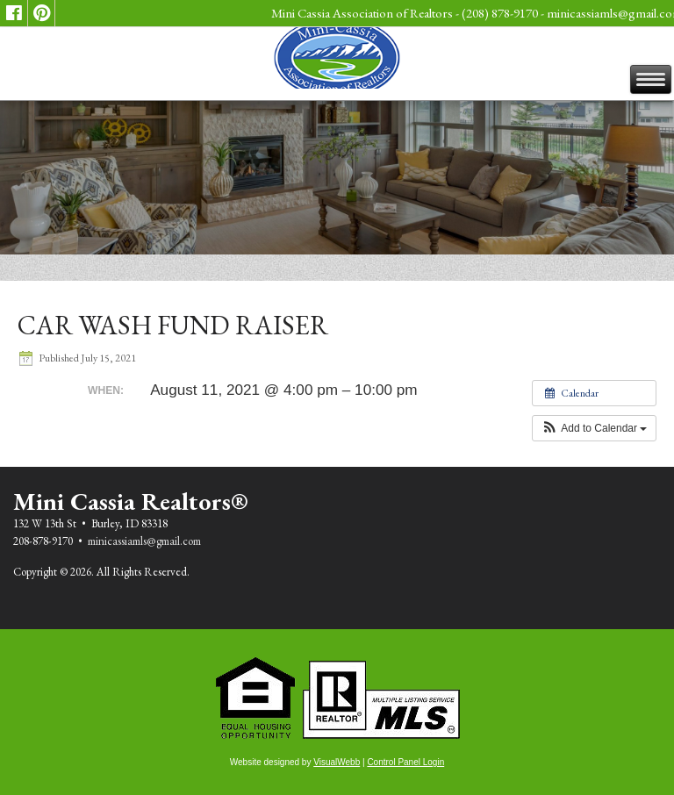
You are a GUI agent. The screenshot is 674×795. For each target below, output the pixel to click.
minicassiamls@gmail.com (144, 541)
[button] (594, 428)
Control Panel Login (405, 762)
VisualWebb (336, 762)
